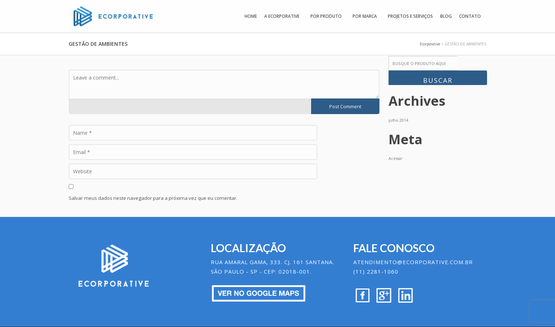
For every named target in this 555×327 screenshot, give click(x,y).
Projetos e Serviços (410, 16)
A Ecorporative (281, 16)
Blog (446, 16)
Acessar (396, 158)
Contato (470, 16)
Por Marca (365, 16)
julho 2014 (398, 120)
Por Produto (326, 16)
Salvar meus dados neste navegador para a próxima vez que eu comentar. (153, 198)
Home (251, 16)
